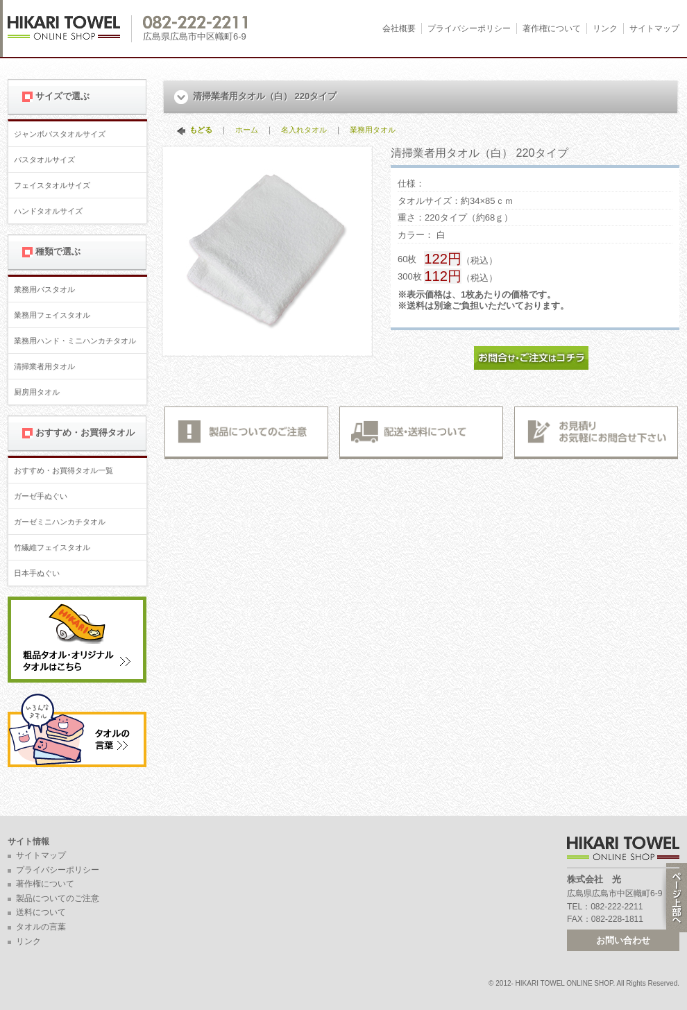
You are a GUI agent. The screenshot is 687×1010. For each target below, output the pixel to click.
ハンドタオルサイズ (48, 211)
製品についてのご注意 (57, 898)
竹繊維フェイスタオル (52, 547)
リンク (605, 28)
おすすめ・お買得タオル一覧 (63, 470)
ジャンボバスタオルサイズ (59, 134)
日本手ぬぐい (37, 573)
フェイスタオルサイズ (52, 185)
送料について (41, 912)
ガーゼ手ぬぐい (40, 496)
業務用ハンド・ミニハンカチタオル (75, 340)
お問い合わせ (623, 940)
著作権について (552, 28)
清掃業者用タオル (44, 366)
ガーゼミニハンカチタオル (59, 521)
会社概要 (399, 28)
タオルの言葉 (41, 927)
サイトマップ (654, 28)
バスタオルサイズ (44, 159)
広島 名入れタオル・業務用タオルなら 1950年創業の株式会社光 (70, 28)
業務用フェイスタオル (52, 315)
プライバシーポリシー (469, 28)
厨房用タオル (37, 392)
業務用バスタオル (44, 289)
